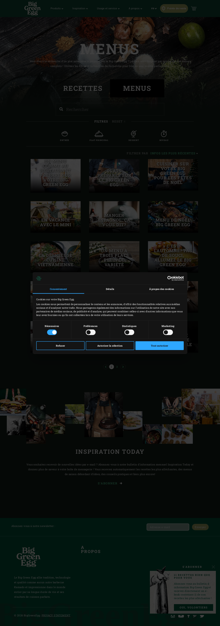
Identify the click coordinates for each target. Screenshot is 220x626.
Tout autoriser (159, 345)
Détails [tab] (110, 289)
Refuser (60, 345)
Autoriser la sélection (110, 345)
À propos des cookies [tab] (161, 289)
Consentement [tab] (58, 289)
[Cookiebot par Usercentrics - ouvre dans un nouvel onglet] (169, 278)
